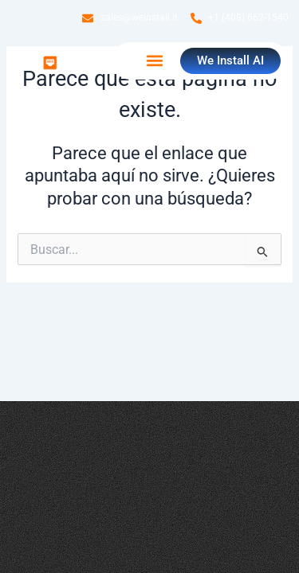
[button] (154, 61)
